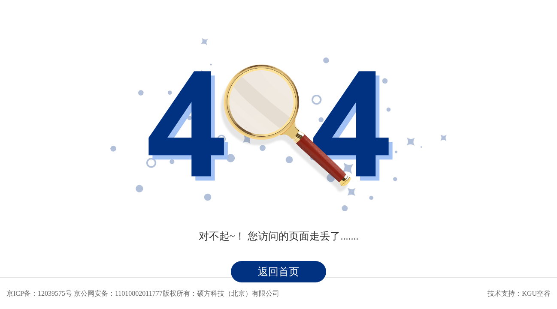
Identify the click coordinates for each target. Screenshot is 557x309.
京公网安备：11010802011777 (118, 293)
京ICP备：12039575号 (39, 293)
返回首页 (278, 271)
